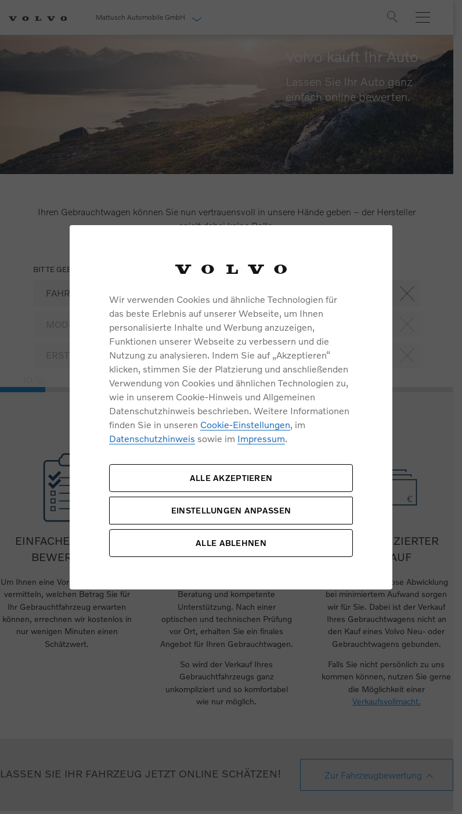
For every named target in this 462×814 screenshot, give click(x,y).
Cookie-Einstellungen (245, 424)
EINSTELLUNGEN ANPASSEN (231, 510)
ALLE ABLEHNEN (231, 543)
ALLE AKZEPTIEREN (231, 478)
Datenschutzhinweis (152, 438)
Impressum (261, 438)
